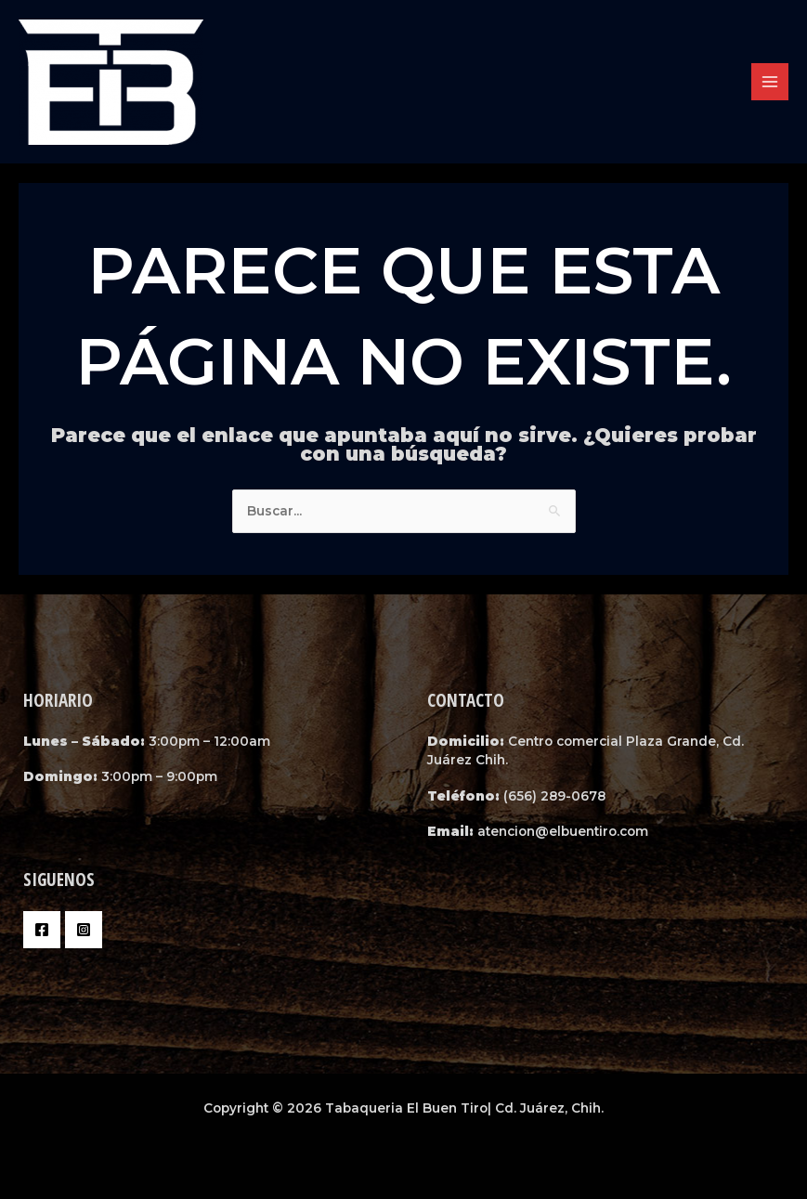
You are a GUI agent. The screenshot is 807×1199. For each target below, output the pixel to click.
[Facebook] (41, 929)
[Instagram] (83, 929)
